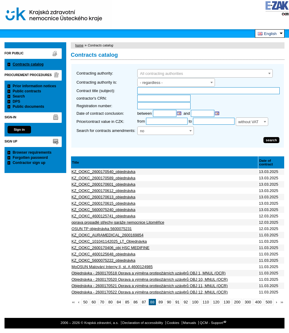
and (187, 113)
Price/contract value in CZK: (100, 121)
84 (119, 302)
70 (102, 302)
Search (19, 96)
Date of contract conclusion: (100, 113)
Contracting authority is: (96, 82)
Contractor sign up (29, 163)
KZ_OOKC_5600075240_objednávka (103, 209)
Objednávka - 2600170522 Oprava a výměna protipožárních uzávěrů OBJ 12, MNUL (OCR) (150, 292)
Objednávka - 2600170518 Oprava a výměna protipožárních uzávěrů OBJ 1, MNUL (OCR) (149, 273)
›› (282, 302)
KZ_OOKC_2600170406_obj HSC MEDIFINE (111, 247)
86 (135, 302)
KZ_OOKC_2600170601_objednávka (103, 184)
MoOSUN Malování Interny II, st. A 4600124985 (112, 266)
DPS (16, 101)
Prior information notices (34, 86)
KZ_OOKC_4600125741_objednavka (103, 216)
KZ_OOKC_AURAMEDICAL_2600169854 (108, 235)
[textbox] (205, 73)
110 (206, 302)
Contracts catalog (28, 64)
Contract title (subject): (95, 90)
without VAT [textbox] (248, 122)
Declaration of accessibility (142, 323)
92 (186, 302)
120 (216, 302)
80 (110, 302)
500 (269, 302)
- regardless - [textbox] (151, 82)
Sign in (19, 129)
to (190, 121)
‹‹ (73, 302)
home (79, 45)
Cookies (173, 323)
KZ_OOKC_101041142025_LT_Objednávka (109, 241)
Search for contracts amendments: (105, 130)
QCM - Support (211, 323)
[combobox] (205, 73)
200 (237, 302)
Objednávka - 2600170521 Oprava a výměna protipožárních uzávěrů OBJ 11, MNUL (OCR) (150, 285)
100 (195, 302)
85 (127, 302)
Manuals (189, 323)
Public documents (28, 106)
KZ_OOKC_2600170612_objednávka (103, 190)
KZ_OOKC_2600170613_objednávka (103, 197)
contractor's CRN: (91, 98)
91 (177, 302)
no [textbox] (142, 131)
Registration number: (94, 106)
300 (247, 302)
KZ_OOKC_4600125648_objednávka (103, 254)
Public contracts (27, 91)
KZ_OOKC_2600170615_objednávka (103, 203)
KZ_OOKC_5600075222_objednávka (103, 260)
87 (144, 302)
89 (161, 302)
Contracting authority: (94, 73)
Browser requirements (32, 152)
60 (94, 302)
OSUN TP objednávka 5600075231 (102, 228)
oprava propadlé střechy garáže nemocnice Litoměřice (118, 222)
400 (258, 302)
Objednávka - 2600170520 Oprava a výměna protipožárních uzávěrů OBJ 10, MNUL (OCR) (150, 279)
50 (85, 302)
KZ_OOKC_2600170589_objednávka (103, 178)
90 (169, 302)
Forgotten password (30, 157)
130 (227, 302)
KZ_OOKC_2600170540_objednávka (103, 171)
